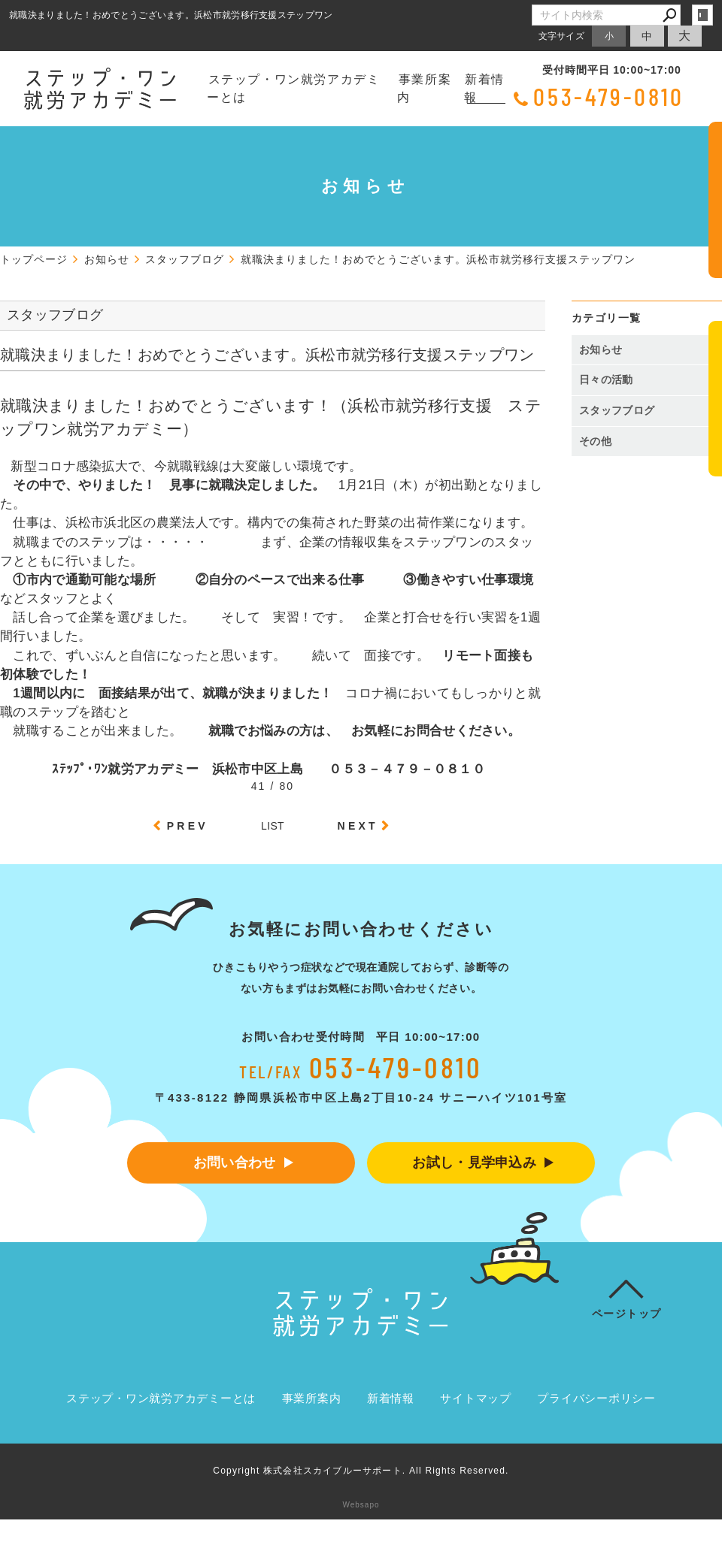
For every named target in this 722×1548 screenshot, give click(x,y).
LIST (272, 826)
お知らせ (600, 349)
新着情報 (484, 88)
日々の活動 (606, 379)
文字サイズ (561, 35)
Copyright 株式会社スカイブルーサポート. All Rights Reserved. (360, 1471)
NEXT (358, 826)
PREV (187, 826)
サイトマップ (475, 1398)
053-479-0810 (608, 96)
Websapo (360, 1505)
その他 (600, 441)
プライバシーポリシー (596, 1398)
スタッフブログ (616, 410)
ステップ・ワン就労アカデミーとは (293, 88)
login (702, 15)
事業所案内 (424, 88)
